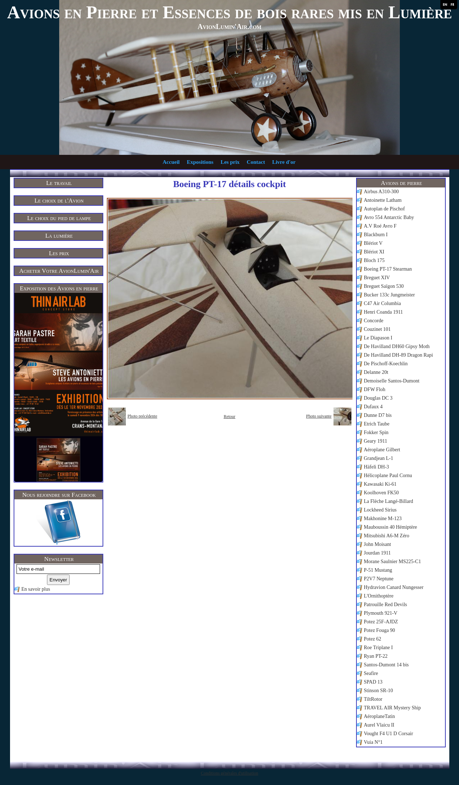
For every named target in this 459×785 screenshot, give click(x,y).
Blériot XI (374, 251)
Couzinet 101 (377, 329)
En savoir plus (36, 589)
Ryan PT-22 (376, 656)
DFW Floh (374, 389)
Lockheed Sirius (380, 510)
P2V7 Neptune (379, 578)
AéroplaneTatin (379, 716)
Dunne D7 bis (378, 415)
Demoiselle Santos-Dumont (392, 381)
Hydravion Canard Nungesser (393, 587)
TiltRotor (373, 699)
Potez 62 (373, 639)
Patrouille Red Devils (385, 604)
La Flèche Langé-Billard (388, 501)
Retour (230, 416)
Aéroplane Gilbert (382, 449)
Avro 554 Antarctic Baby (389, 217)
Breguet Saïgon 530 (384, 286)
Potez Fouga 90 (379, 630)
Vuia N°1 (373, 742)
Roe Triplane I (378, 647)
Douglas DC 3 (378, 398)
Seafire (371, 673)
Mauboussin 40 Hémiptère (390, 527)
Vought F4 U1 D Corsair (388, 733)
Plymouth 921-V (381, 613)
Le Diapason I (378, 338)
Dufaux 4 (373, 406)
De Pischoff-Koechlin (386, 363)
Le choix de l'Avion (59, 200)
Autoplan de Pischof (384, 208)
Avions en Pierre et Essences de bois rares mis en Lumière (229, 12)
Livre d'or (283, 162)
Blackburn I (376, 234)
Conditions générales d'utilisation (229, 773)
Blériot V (373, 243)
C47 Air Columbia (382, 303)
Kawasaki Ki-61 (380, 484)
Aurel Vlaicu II (379, 725)
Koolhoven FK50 (381, 492)
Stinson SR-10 (378, 690)
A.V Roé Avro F (380, 226)
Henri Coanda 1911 (383, 312)
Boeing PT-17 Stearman (388, 269)
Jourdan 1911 (377, 553)
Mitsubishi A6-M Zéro (387, 535)
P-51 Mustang (378, 570)
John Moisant (377, 544)
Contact (256, 162)
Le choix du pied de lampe (59, 218)
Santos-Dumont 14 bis (386, 664)
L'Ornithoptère (379, 596)
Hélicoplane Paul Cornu (388, 475)
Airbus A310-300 (381, 191)
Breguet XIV (377, 277)
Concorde (373, 320)
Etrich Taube (376, 424)
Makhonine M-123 (383, 518)
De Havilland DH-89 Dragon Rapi (398, 355)
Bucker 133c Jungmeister (389, 295)
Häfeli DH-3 (376, 467)
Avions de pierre (401, 183)
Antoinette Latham (383, 200)
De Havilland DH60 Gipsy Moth (397, 346)
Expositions (200, 162)
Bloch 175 (374, 260)
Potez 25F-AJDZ (381, 621)
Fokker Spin (376, 432)
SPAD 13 (373, 682)
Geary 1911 (375, 441)
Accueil (171, 162)
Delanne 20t (376, 372)
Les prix (230, 162)
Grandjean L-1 (378, 458)
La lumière (59, 235)
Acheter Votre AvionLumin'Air (59, 270)
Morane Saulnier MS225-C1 (392, 561)
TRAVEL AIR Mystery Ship (392, 707)
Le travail (59, 183)
